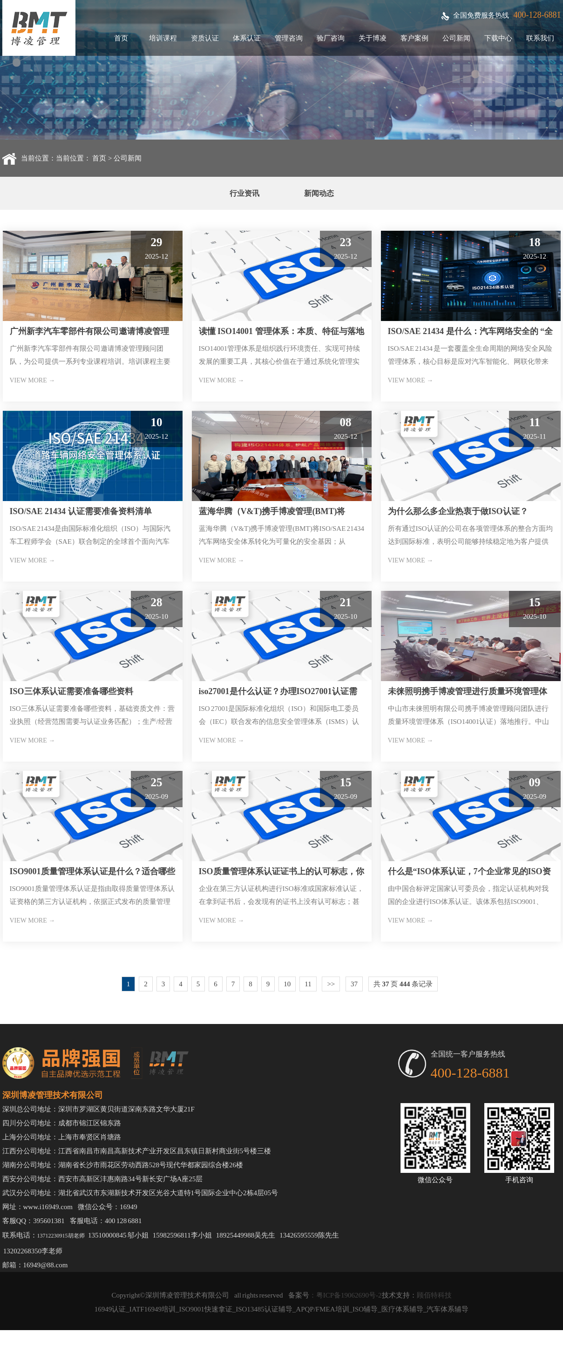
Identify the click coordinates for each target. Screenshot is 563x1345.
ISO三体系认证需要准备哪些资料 (71, 691)
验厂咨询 (331, 38)
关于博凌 (373, 38)
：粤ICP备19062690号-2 (345, 1295)
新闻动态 (319, 193)
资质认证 (205, 38)
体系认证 (247, 38)
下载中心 (498, 38)
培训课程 (163, 38)
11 (308, 984)
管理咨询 (289, 38)
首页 (121, 38)
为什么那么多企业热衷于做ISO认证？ (458, 511)
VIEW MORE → (32, 380)
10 (287, 984)
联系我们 (540, 38)
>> (331, 984)
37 (354, 984)
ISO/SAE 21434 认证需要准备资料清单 (81, 511)
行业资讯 (244, 193)
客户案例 (414, 38)
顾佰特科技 (434, 1295)
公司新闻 (456, 38)
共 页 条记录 (403, 984)
